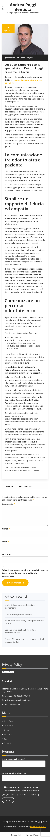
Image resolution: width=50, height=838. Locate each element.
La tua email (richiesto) (23, 776)
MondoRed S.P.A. (38, 826)
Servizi (6, 730)
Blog (5, 739)
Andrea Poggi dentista (23, 7)
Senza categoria (26, 58)
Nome (6, 528)
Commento (8, 504)
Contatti (7, 743)
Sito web (6, 554)
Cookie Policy (17, 835)
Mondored (10, 58)
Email (5, 541)
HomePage (8, 721)
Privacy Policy (32, 835)
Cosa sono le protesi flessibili (18, 614)
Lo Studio (7, 734)
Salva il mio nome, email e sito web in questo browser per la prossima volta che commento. (25, 573)
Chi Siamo (8, 725)
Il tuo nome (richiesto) (23, 762)
